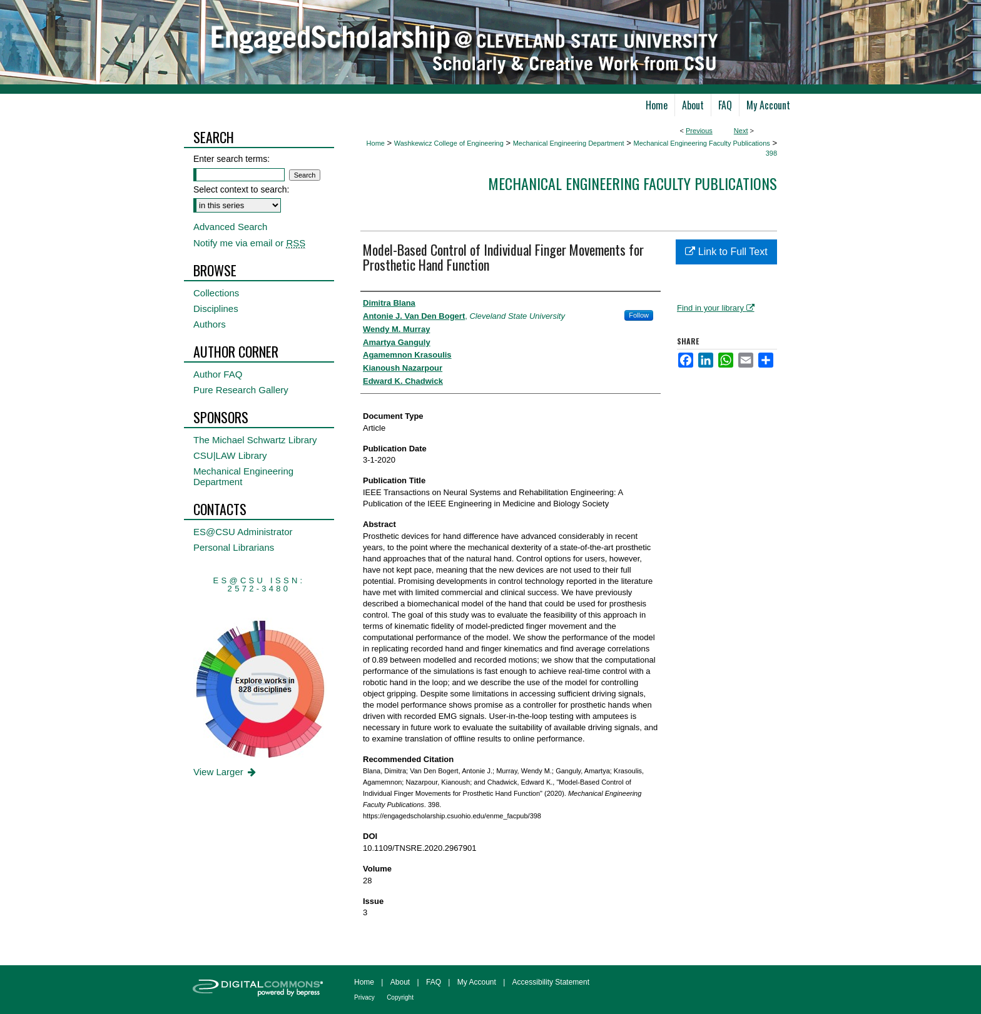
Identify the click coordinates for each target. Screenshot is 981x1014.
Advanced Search (230, 226)
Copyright (400, 997)
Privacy (364, 997)
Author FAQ (217, 374)
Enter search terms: (231, 159)
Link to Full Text (726, 251)
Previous (699, 130)
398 (771, 153)
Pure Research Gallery (240, 389)
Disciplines (215, 308)
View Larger (225, 771)
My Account (476, 982)
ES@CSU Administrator (243, 531)
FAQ (433, 982)
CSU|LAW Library (230, 455)
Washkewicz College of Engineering (449, 143)
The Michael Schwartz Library (255, 439)
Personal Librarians (233, 547)
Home (376, 143)
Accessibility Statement (550, 982)
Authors (209, 324)
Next (741, 130)
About (400, 982)
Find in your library (716, 308)
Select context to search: (241, 189)
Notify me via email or (249, 243)
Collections (216, 293)
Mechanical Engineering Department (568, 143)
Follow (639, 315)
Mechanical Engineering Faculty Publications (701, 143)
